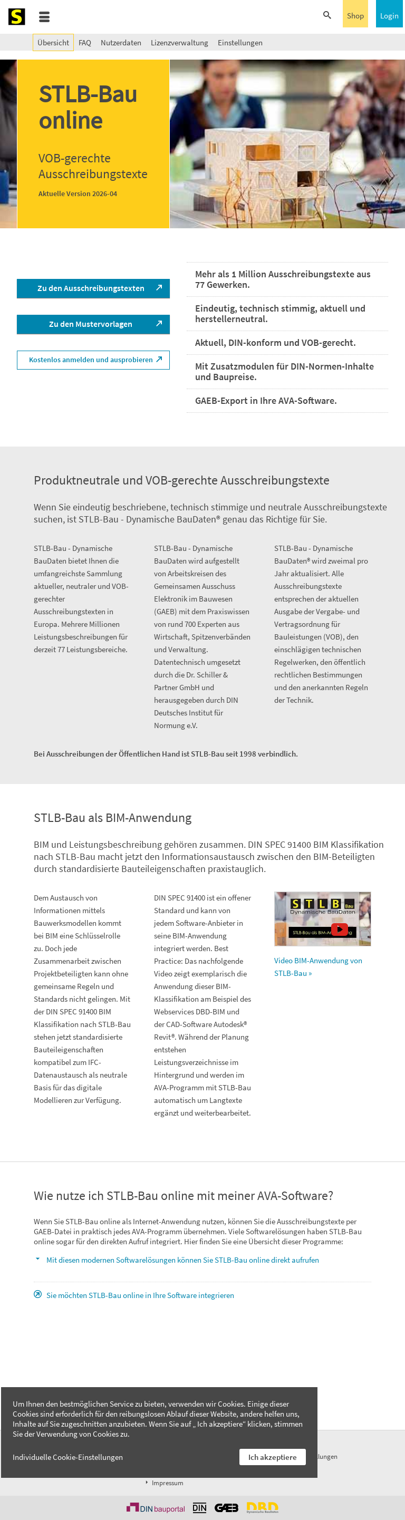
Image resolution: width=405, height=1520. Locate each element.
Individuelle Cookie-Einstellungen (68, 1457)
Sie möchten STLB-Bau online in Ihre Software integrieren (140, 1295)
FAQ (85, 42)
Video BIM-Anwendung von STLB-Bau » (322, 935)
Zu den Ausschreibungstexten (90, 288)
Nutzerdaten (121, 42)
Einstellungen (240, 42)
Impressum (163, 1482)
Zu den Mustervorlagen (90, 323)
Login (389, 16)
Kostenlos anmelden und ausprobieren (91, 359)
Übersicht (53, 42)
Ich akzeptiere (272, 1457)
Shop (355, 16)
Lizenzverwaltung (179, 42)
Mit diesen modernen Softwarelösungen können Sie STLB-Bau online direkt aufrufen (182, 1260)
